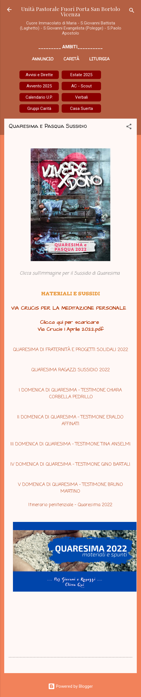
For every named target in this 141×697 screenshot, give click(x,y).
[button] (129, 127)
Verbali (81, 97)
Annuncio (42, 59)
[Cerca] (131, 11)
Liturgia (99, 59)
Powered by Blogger (70, 686)
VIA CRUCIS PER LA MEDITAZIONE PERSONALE (68, 308)
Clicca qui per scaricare (70, 322)
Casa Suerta (81, 108)
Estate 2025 (81, 74)
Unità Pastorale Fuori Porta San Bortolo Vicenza (70, 11)
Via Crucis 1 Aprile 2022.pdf (70, 329)
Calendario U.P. (39, 97)
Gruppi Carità (39, 108)
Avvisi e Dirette (39, 74)
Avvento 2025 (39, 86)
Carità (71, 59)
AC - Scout (81, 86)
